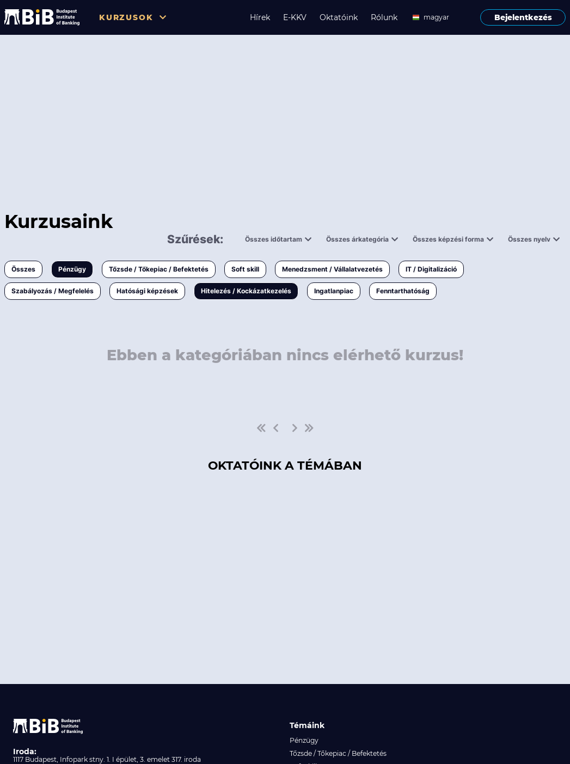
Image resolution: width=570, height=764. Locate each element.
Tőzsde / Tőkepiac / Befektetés (159, 269)
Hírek (260, 17)
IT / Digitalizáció (431, 269)
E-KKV (295, 17)
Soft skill (245, 269)
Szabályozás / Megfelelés (52, 291)
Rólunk (384, 17)
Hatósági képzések (147, 291)
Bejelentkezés (523, 17)
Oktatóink (339, 17)
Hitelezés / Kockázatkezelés (246, 291)
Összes (23, 269)
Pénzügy (72, 269)
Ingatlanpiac (333, 291)
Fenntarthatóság (403, 291)
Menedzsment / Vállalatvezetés (332, 269)
